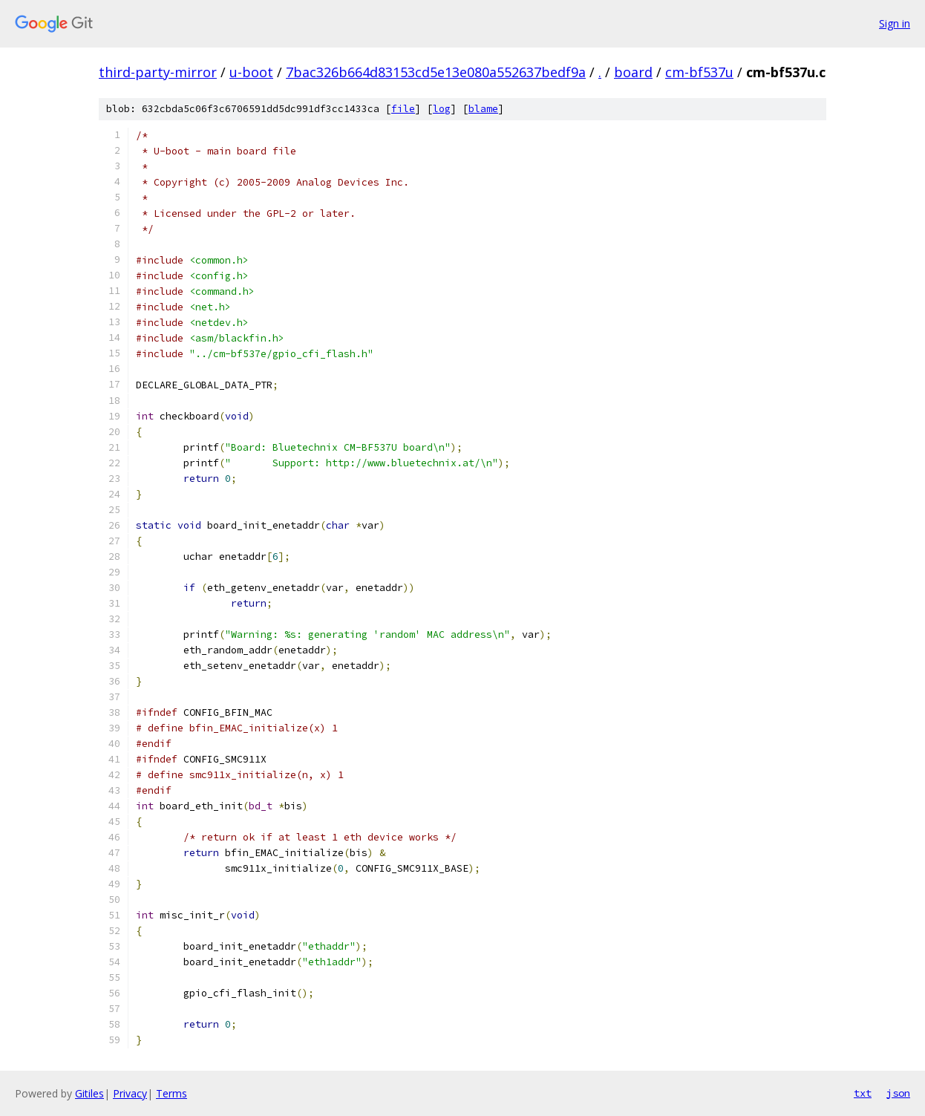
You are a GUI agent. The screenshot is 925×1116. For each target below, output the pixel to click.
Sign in (894, 23)
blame (483, 108)
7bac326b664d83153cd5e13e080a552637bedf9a (436, 72)
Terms (171, 1093)
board (633, 72)
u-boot (251, 72)
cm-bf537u (699, 72)
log (442, 108)
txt (863, 1093)
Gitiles (89, 1093)
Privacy (130, 1093)
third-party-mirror (158, 72)
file (403, 108)
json (898, 1093)
